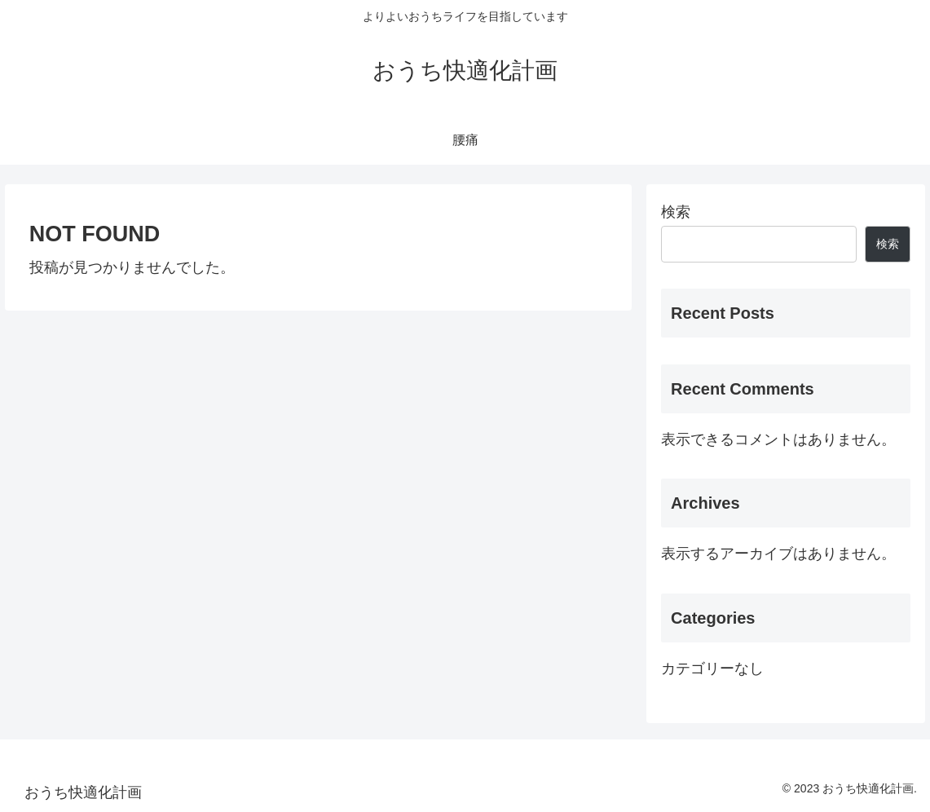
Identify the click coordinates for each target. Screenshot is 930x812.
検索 (675, 212)
